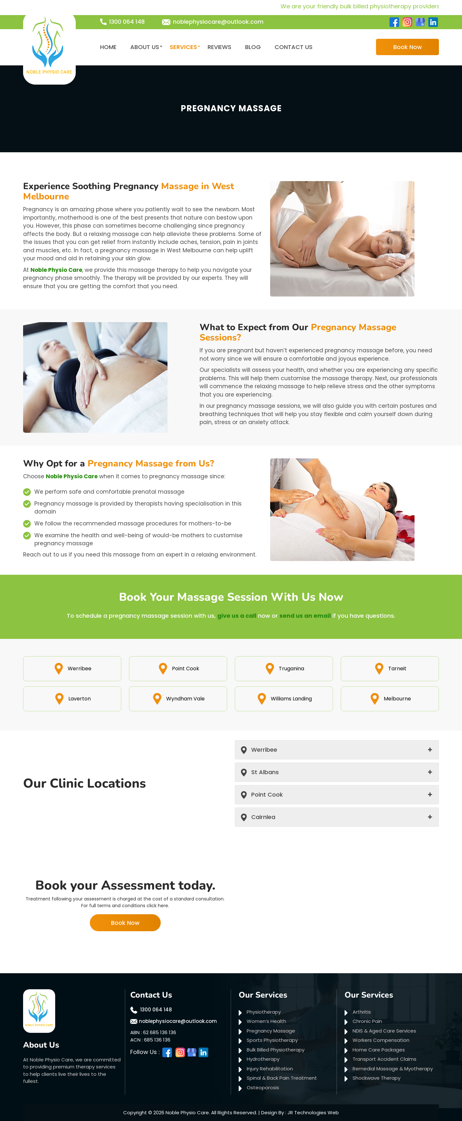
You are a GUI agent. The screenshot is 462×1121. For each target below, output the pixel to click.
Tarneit (389, 668)
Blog (253, 47)
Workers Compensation (381, 1040)
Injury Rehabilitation (270, 1068)
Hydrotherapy (263, 1059)
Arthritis (362, 1011)
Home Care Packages (379, 1049)
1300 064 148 (127, 22)
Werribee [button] (264, 750)
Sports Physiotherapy (272, 1040)
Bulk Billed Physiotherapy (275, 1049)
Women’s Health (266, 1021)
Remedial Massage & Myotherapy (393, 1068)
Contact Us (293, 47)
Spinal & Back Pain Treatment (282, 1078)
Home (108, 47)
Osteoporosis (263, 1087)
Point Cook (178, 668)
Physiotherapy (264, 1011)
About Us (144, 47)
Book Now (407, 47)
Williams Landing (284, 698)
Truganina (284, 668)
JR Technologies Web (313, 1112)
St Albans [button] (265, 772)
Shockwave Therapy (376, 1078)
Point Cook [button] (267, 795)
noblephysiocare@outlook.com (218, 22)
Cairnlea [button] (263, 817)
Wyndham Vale (178, 698)
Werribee (72, 668)
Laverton (72, 698)
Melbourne (390, 698)
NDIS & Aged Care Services (384, 1030)
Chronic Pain (367, 1021)
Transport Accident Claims (384, 1059)
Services (183, 47)
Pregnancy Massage (271, 1030)
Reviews (219, 47)
